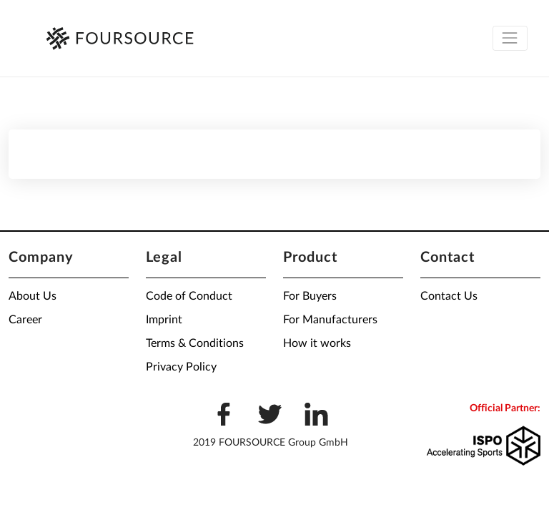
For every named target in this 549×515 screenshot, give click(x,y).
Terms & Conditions (195, 343)
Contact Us (449, 296)
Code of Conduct (189, 296)
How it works (317, 343)
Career (25, 319)
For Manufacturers (330, 319)
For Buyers (310, 296)
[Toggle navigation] (510, 38)
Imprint (164, 319)
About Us (32, 296)
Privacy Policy (181, 367)
